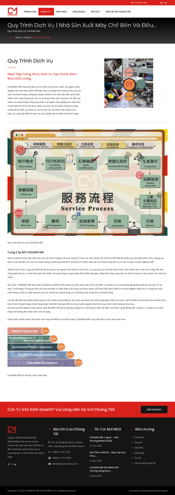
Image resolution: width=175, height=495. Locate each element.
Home (18, 37)
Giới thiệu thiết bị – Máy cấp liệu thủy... (108, 454)
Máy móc (62, 11)
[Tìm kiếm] (132, 2)
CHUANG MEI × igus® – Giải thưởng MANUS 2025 (104, 439)
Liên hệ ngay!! (154, 409)
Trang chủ (30, 11)
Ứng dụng (80, 11)
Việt (165, 3)
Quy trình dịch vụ (41, 37)
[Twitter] (12, 464)
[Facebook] (8, 464)
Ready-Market (160, 490)
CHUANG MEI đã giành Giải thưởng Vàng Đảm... (104, 469)
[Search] (146, 2)
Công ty (46, 11)
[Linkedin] (15, 464)
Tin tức (96, 11)
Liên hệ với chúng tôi (118, 11)
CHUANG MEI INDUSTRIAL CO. (41, 490)
